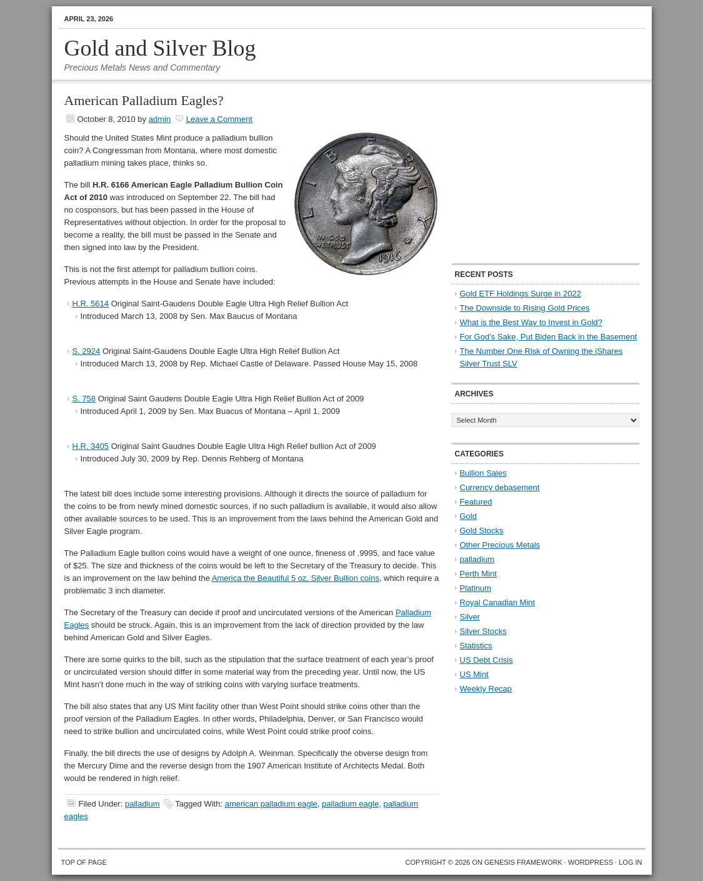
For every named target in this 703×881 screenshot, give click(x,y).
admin (160, 119)
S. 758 (84, 398)
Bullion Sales (483, 473)
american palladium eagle (271, 803)
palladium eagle (350, 803)
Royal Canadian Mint (498, 602)
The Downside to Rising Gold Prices (525, 308)
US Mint (474, 674)
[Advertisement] (530, 172)
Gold (468, 516)
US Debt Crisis (486, 660)
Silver (470, 617)
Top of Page (84, 862)
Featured (476, 501)
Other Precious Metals (500, 545)
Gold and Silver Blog (160, 48)
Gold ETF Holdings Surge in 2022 (520, 293)
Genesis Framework (523, 862)
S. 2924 (86, 351)
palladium (142, 803)
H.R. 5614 (90, 303)
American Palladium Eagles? (144, 100)
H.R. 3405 (90, 446)
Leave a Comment (219, 119)
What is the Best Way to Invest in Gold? (531, 322)
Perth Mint (478, 573)
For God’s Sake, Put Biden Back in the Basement (548, 336)
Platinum (476, 588)
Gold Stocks (482, 530)
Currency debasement (500, 487)
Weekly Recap (486, 688)
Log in (630, 862)
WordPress (590, 862)
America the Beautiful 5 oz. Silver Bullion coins (295, 578)
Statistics (476, 645)
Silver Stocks (483, 631)
